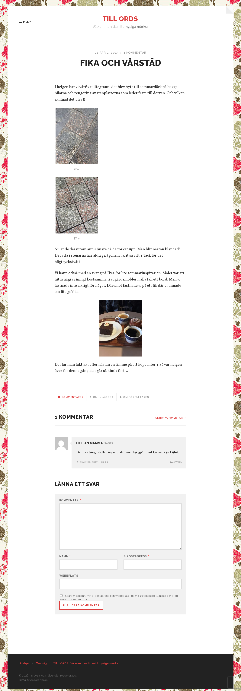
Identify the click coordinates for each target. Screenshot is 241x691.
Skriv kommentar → (170, 418)
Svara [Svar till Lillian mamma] (177, 462)
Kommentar (70, 501)
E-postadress (136, 558)
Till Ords (120, 19)
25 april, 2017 (95, 462)
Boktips (24, 665)
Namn (65, 558)
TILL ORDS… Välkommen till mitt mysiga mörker (86, 665)
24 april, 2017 (105, 53)
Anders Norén (39, 682)
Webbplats (68, 577)
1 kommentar (135, 53)
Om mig (41, 665)
